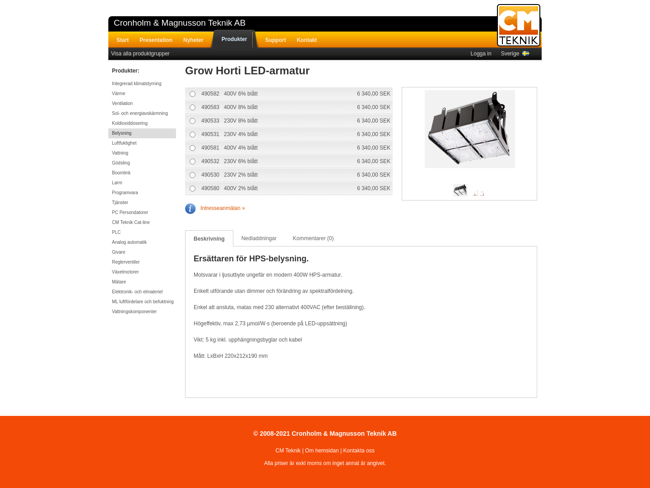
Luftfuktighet (124, 143)
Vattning (120, 153)
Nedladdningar (259, 238)
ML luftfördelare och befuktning (143, 301)
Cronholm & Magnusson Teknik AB (180, 22)
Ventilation (122, 103)
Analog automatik (129, 242)
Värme (118, 93)
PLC (116, 232)
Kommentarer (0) (313, 238)
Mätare (119, 281)
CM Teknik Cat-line (131, 222)
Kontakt (307, 40)
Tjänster (120, 202)
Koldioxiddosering (130, 123)
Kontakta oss (358, 450)
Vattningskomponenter (134, 311)
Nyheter (193, 40)
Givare (118, 252)
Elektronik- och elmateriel (137, 291)
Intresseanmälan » (215, 208)
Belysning (121, 133)
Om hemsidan (322, 450)
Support (275, 40)
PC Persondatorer (130, 212)
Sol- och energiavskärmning (140, 113)
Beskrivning (209, 239)
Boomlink (121, 172)
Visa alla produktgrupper (140, 53)
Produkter (234, 39)
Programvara (125, 192)
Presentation (155, 40)
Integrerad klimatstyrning (137, 83)
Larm (117, 182)
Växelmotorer (125, 271)
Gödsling (121, 162)
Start (122, 40)
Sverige (515, 53)
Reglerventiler (126, 262)
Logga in (481, 53)
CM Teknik (288, 450)
